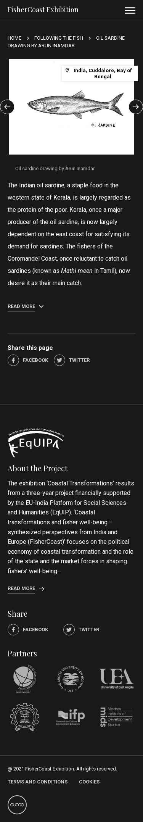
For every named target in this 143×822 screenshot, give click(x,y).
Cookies (89, 782)
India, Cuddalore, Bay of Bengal (99, 73)
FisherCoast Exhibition (43, 9)
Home (14, 38)
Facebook (28, 360)
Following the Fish (58, 38)
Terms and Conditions (37, 782)
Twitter (72, 360)
